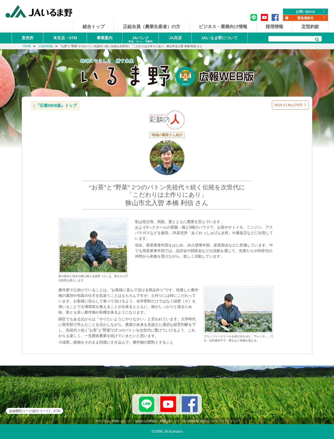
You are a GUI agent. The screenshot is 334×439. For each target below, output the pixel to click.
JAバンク (140, 39)
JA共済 (175, 38)
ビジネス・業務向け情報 (223, 26)
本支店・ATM (65, 38)
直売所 (27, 38)
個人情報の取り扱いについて (201, 421)
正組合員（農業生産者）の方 (151, 26)
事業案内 (104, 38)
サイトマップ (230, 421)
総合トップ (94, 26)
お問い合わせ (305, 11)
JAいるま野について (219, 38)
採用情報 (274, 26)
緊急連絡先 (305, 18)
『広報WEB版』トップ (56, 105)
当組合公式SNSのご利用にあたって (157, 421)
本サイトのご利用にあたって (114, 421)
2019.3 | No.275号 (288, 105)
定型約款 (310, 26)
